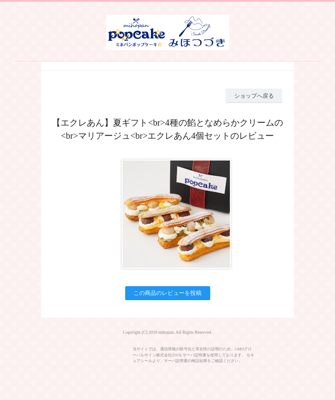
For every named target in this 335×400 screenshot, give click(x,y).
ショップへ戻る (254, 95)
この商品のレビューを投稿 (167, 293)
